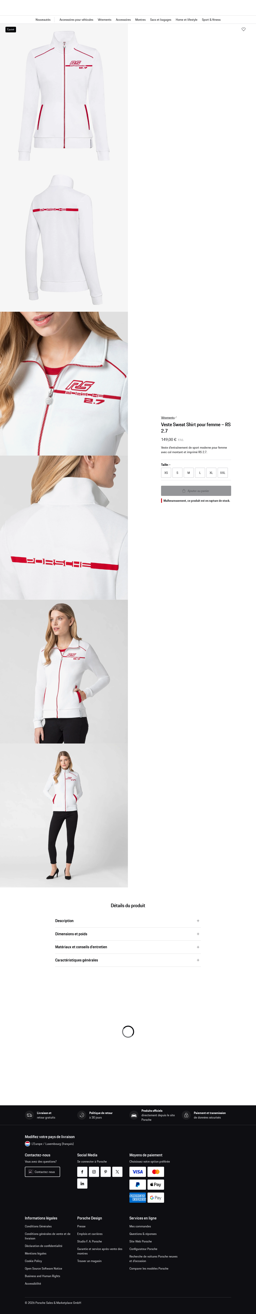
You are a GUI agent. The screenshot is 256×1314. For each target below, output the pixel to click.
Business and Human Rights (42, 1276)
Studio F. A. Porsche (89, 1241)
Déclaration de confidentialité (43, 1246)
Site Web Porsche (140, 1241)
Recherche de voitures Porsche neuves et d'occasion (153, 1258)
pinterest (105, 1169)
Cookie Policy (33, 1261)
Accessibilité (33, 1283)
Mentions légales (35, 1253)
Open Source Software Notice (43, 1268)
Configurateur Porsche (143, 1249)
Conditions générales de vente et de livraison (47, 1236)
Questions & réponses (143, 1234)
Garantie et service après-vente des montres (99, 1251)
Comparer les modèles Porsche (148, 1268)
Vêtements (168, 417)
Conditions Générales (38, 1226)
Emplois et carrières (89, 1234)
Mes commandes (140, 1226)
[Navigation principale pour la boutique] (128, 20)
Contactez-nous (45, 1172)
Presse (81, 1226)
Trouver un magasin (89, 1261)
